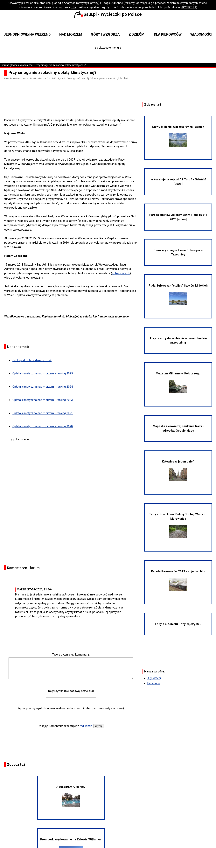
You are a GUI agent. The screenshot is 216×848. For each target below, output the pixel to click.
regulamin (86, 726)
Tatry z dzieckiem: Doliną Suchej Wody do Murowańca (178, 525)
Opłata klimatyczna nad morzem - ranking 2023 (42, 400)
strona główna (9, 65)
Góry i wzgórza (105, 34)
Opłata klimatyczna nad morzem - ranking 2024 (42, 386)
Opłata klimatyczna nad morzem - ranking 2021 (42, 413)
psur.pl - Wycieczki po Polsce (108, 14)
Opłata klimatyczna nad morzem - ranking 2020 (42, 426)
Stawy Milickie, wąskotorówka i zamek (178, 135)
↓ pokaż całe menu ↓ (108, 47)
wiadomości (26, 65)
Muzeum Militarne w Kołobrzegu (178, 382)
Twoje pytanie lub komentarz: (71, 654)
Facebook (153, 683)
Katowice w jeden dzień (178, 470)
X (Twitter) (154, 678)
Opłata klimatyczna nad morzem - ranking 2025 (42, 373)
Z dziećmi (137, 34)
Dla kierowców (168, 34)
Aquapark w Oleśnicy (70, 795)
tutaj (73, 7)
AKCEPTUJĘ (189, 7)
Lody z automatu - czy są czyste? (178, 624)
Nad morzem (70, 34)
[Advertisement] (72, 107)
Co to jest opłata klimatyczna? (32, 360)
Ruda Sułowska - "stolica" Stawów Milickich (178, 294)
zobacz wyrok (121, 273)
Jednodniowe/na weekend (27, 34)
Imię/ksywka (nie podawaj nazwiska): (70, 691)
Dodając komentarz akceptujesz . (65, 726)
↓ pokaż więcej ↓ (21, 439)
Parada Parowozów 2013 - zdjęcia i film (178, 580)
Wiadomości (201, 34)
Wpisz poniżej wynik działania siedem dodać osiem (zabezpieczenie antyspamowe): (70, 708)
